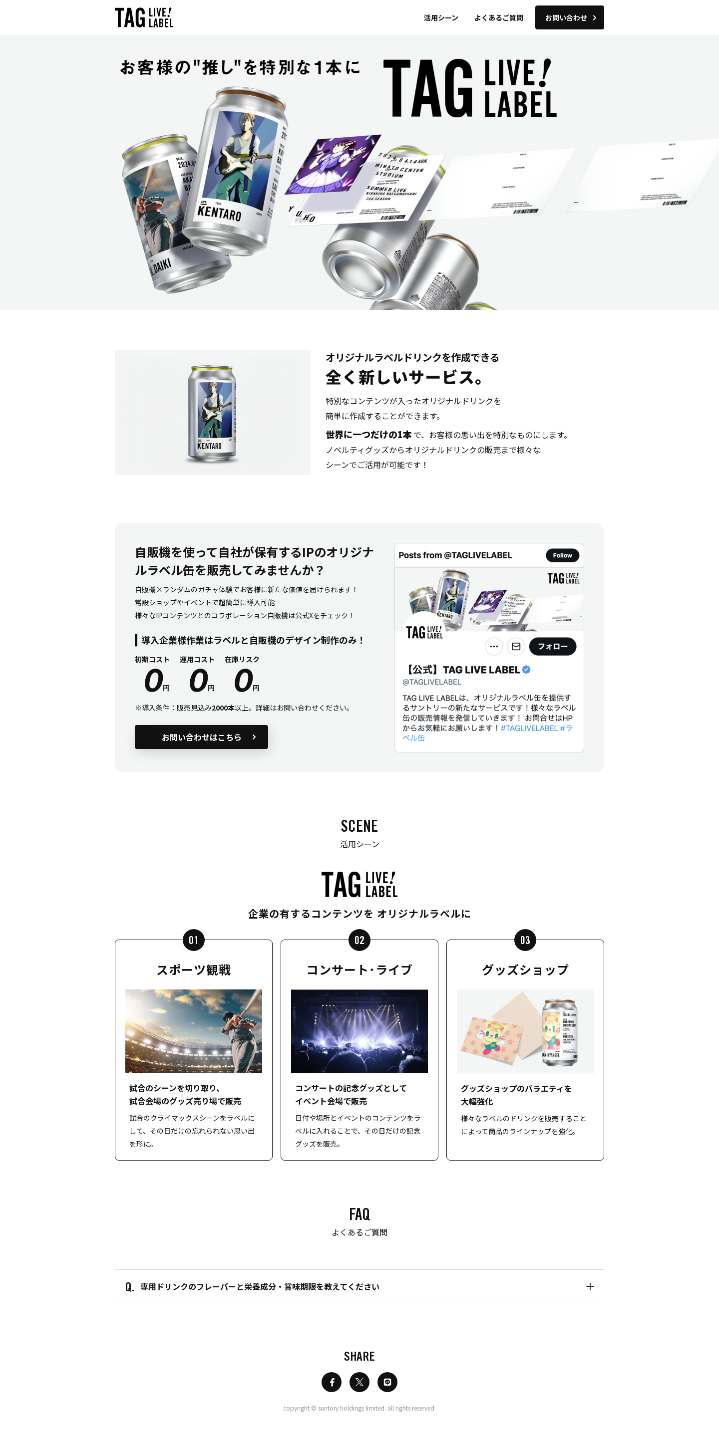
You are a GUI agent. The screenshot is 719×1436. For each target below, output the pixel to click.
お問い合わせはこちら (209, 737)
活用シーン (441, 17)
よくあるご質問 (498, 17)
